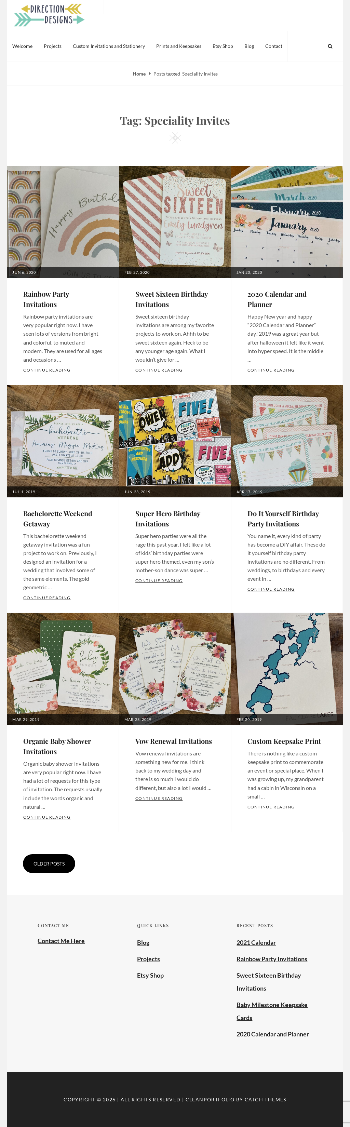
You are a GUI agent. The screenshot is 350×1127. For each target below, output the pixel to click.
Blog (249, 46)
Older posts (49, 864)
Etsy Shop (223, 46)
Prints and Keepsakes (178, 46)
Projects (53, 46)
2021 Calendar (256, 942)
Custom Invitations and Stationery (109, 46)
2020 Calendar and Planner (273, 1034)
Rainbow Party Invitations (272, 959)
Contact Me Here (61, 940)
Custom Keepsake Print (284, 741)
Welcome (22, 46)
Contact (273, 46)
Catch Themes (265, 1099)
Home (140, 74)
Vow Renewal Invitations (173, 741)
